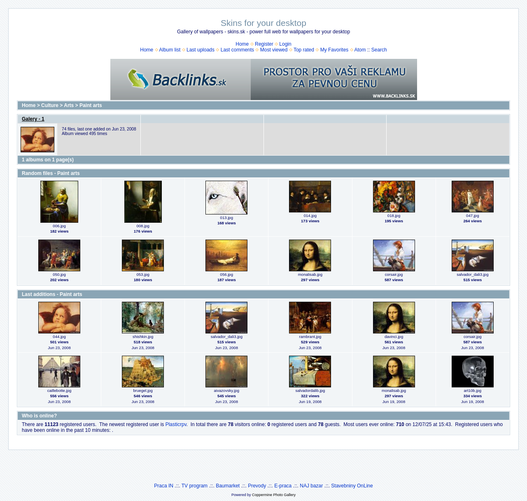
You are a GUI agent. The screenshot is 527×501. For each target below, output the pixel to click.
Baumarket (228, 486)
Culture (49, 105)
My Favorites (334, 50)
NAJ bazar (311, 486)
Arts (69, 105)
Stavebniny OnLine (352, 486)
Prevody (257, 486)
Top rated (304, 50)
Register (264, 44)
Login (285, 44)
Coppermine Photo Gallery (274, 495)
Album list (169, 50)
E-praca (282, 486)
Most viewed (274, 50)
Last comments (237, 50)
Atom (360, 50)
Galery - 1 (33, 119)
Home (242, 44)
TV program (195, 486)
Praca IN (163, 486)
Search (379, 50)
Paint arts (90, 105)
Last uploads (201, 50)
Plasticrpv (176, 424)
